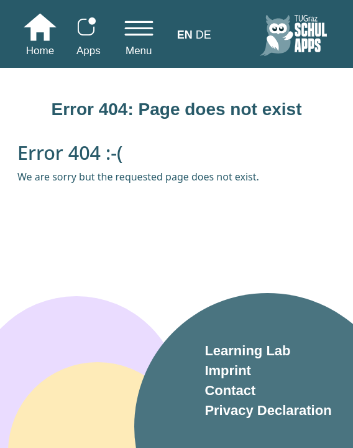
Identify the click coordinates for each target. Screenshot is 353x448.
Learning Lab (247, 350)
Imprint (227, 370)
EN (185, 35)
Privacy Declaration (267, 410)
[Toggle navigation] (139, 37)
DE (203, 35)
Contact (229, 390)
